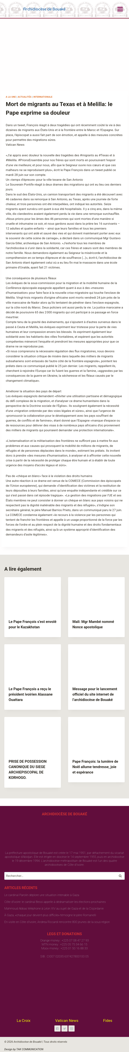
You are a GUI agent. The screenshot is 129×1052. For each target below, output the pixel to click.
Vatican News (66, 1020)
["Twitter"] (64, 1028)
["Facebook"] (57, 1028)
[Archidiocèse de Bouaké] (36, 9)
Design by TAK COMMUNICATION (23, 1049)
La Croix (23, 1020)
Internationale (42, 97)
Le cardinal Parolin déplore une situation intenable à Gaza (41, 895)
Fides (107, 1020)
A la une (11, 97)
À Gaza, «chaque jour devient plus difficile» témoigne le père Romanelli (50, 915)
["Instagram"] (71, 1028)
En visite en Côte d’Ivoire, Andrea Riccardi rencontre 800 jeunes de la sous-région (57, 922)
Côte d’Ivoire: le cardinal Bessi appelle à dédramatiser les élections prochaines (55, 902)
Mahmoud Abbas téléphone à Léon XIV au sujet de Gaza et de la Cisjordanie (54, 908)
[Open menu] (120, 9)
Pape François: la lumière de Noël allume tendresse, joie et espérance (95, 766)
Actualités (25, 97)
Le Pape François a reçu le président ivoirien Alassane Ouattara (31, 694)
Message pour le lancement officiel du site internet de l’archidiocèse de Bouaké (94, 694)
